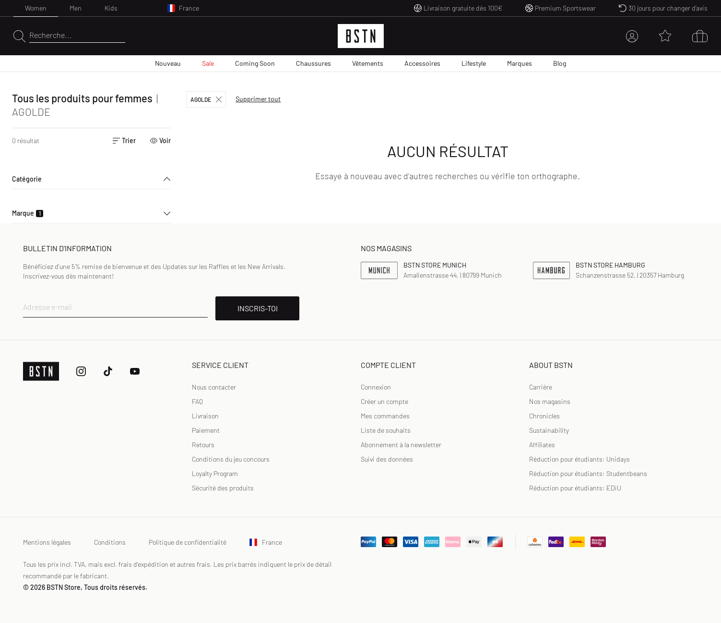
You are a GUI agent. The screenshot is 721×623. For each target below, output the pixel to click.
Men (76, 8)
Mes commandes (385, 416)
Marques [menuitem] (519, 63)
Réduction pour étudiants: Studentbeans (588, 473)
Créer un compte (384, 401)
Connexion (376, 387)
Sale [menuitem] (208, 63)
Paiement (206, 430)
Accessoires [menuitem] (422, 63)
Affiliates (542, 444)
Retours (203, 444)
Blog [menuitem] (559, 63)
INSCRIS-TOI (257, 308)
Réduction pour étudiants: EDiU (575, 488)
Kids (111, 8)
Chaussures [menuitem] (313, 63)
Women (36, 8)
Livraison (205, 416)
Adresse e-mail (47, 306)
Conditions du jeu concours (231, 459)
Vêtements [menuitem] (367, 63)
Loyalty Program (215, 473)
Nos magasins (549, 401)
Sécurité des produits (223, 488)
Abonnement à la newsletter (401, 444)
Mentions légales (47, 542)
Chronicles (544, 416)
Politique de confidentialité (187, 542)
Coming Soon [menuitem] (255, 63)
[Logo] (361, 36)
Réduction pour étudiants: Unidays (579, 459)
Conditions (110, 542)
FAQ (197, 401)
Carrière (540, 387)
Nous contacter (214, 387)
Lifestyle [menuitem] (473, 63)
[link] (376, 387)
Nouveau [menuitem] (168, 63)
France (265, 542)
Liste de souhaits (386, 430)
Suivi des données (387, 459)
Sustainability (549, 430)
